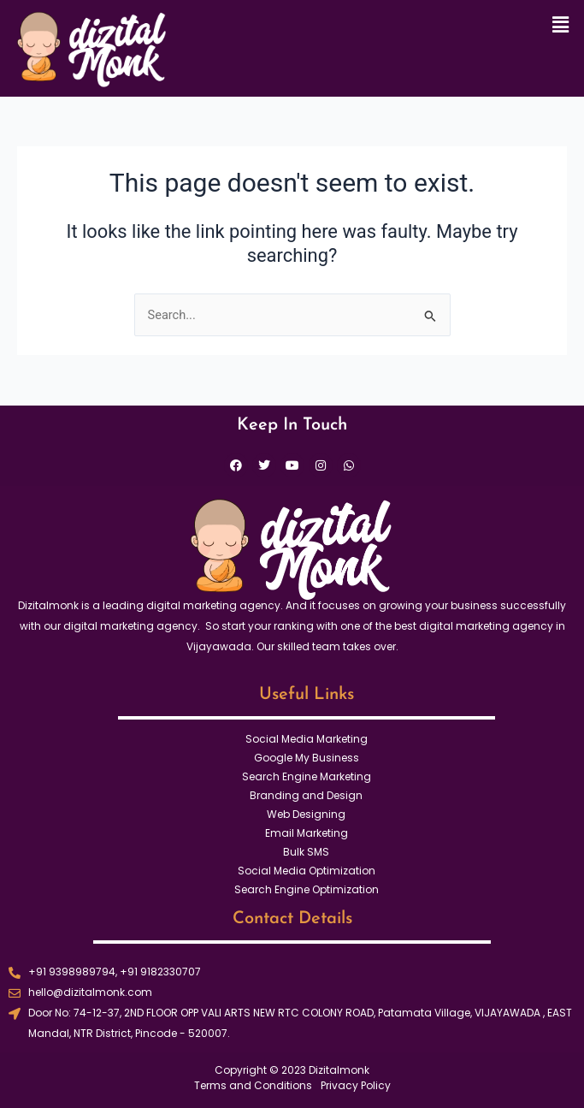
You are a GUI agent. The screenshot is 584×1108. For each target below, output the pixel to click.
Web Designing (306, 814)
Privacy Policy (356, 1086)
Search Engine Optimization (306, 889)
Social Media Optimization (306, 870)
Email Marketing (306, 833)
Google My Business (306, 757)
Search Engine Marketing (306, 776)
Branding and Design (306, 795)
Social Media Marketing (306, 739)
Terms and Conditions (253, 1086)
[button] (560, 25)
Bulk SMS (306, 851)
